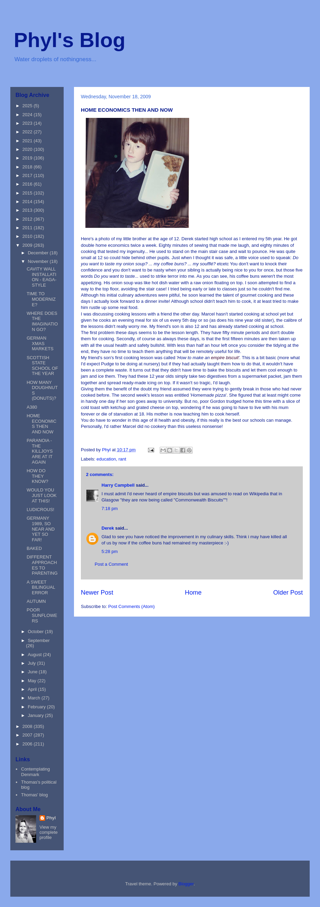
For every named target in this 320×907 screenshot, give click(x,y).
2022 (28, 131)
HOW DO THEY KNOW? (37, 476)
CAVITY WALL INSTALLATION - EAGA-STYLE (41, 277)
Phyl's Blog (69, 40)
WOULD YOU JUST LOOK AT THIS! (41, 495)
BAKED (34, 548)
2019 (28, 158)
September (39, 640)
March (35, 697)
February (37, 706)
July (32, 663)
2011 (28, 227)
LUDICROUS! (40, 509)
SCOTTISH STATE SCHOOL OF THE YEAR (42, 365)
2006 (28, 743)
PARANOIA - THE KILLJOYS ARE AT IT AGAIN (39, 451)
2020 (28, 149)
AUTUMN (36, 601)
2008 (28, 726)
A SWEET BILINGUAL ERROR (40, 587)
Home (193, 592)
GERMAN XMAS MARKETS (39, 343)
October (36, 631)
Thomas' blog (34, 794)
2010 (28, 236)
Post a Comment (111, 564)
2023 (28, 123)
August (35, 654)
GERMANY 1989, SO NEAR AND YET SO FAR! (40, 529)
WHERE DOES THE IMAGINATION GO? (42, 321)
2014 (28, 201)
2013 (28, 210)
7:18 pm (110, 508)
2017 (28, 175)
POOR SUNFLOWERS (41, 615)
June (33, 671)
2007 (28, 735)
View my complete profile (49, 832)
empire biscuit (224, 357)
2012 (28, 219)
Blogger (186, 883)
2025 (28, 105)
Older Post (288, 592)
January (36, 715)
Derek (108, 528)
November (39, 261)
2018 (28, 166)
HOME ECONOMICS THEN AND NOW (41, 423)
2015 (28, 193)
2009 (28, 245)
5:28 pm (110, 551)
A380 (31, 407)
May (33, 680)
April (33, 689)
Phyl (51, 817)
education (106, 459)
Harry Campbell (118, 485)
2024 (28, 114)
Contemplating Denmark (35, 771)
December (39, 252)
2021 (28, 140)
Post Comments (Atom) (131, 606)
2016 (28, 184)
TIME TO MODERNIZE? (40, 299)
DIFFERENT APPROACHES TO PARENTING (41, 565)
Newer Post (97, 592)
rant (122, 459)
